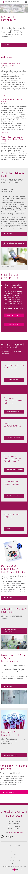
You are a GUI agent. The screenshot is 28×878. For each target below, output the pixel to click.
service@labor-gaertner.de (16, 832)
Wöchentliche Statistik (13, 324)
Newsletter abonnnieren (9, 792)
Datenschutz (14, 852)
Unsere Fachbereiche (12, 496)
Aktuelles (6, 57)
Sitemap (14, 863)
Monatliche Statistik (12, 315)
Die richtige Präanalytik (10, 755)
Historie (9, 528)
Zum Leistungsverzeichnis (14, 437)
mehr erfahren (8, 233)
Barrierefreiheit (14, 855)
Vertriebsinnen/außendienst (15, 469)
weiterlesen (5, 95)
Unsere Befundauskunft (13, 411)
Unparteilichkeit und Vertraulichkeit (14, 846)
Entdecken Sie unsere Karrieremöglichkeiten (9, 630)
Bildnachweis (14, 858)
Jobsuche (6, 45)
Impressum (14, 849)
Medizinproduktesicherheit (14, 861)
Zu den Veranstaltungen (13, 379)
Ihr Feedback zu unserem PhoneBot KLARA (13, 244)
